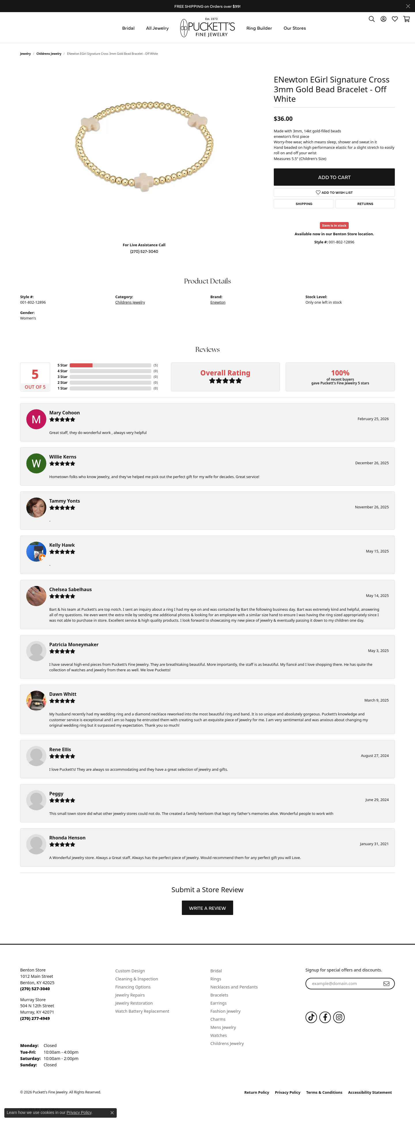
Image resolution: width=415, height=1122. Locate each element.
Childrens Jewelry (49, 54)
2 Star (62, 382)
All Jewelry (157, 28)
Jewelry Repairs (130, 995)
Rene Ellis (60, 749)
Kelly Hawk (62, 545)
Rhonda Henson (67, 838)
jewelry (25, 54)
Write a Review (207, 908)
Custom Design (130, 970)
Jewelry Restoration (134, 1003)
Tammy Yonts (64, 501)
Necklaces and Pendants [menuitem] (234, 987)
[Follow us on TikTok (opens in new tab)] (311, 1017)
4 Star (62, 371)
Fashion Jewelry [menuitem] (225, 1011)
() (156, 365)
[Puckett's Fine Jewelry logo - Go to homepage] (207, 27)
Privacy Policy (288, 1092)
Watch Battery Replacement (142, 1011)
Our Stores (295, 28)
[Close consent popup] (112, 1113)
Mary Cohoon (64, 412)
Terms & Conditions (324, 1092)
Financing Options (133, 987)
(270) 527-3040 (144, 251)
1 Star (62, 388)
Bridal (128, 28)
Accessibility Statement (370, 1092)
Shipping (304, 203)
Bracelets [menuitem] (219, 995)
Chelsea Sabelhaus (70, 589)
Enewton (217, 302)
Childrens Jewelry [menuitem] (227, 1043)
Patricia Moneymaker (74, 644)
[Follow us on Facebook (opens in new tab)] (325, 1017)
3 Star (62, 376)
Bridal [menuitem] (216, 970)
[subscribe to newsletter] (386, 983)
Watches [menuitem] (218, 1035)
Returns (365, 203)
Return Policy (256, 1092)
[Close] (408, 6)
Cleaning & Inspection (136, 979)
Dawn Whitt (62, 694)
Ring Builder (259, 28)
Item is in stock (334, 225)
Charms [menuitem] (217, 1019)
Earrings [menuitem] (218, 1003)
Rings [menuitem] (215, 979)
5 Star (62, 365)
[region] (144, 151)
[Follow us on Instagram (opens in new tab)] (339, 1017)
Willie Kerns (62, 457)
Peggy (56, 793)
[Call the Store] (35, 988)
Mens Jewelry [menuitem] (223, 1027)
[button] (372, 19)
